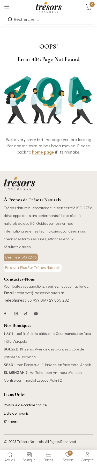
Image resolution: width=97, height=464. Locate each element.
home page (43, 152)
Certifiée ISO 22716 (20, 257)
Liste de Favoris (16, 413)
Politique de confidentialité (25, 405)
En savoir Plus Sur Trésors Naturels (32, 268)
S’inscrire (11, 422)
